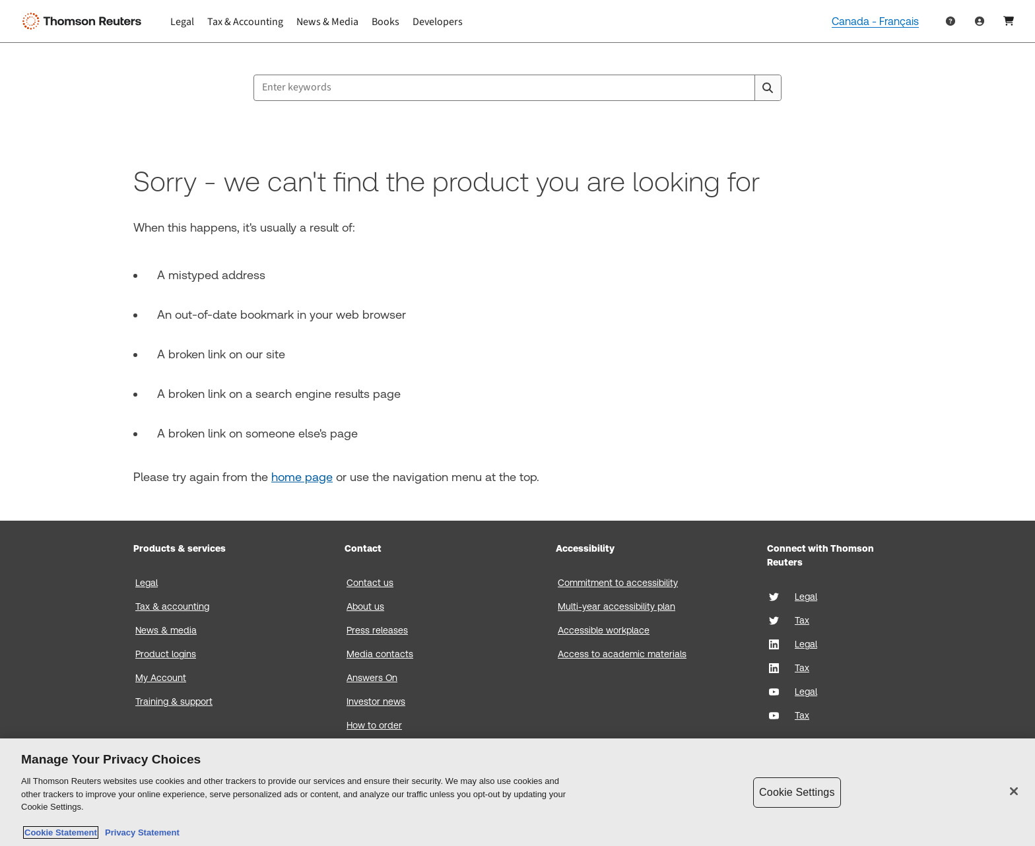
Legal (146, 582)
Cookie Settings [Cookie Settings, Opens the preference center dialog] (796, 792)
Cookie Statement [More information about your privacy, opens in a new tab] (60, 832)
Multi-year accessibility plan (616, 606)
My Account (160, 677)
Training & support (174, 701)
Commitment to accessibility (618, 582)
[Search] (767, 87)
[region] (517, 792)
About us (365, 606)
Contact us (370, 582)
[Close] (1013, 791)
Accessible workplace (604, 630)
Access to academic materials (622, 654)
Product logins (165, 654)
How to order (374, 725)
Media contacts (380, 654)
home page (302, 477)
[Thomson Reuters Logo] (84, 21)
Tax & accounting (172, 606)
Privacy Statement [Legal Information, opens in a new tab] (140, 832)
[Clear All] (742, 87)
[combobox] (517, 88)
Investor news (376, 701)
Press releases (377, 630)
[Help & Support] (950, 21)
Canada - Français (875, 21)
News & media (166, 630)
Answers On (372, 677)
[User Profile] (979, 21)
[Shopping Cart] (1008, 21)
